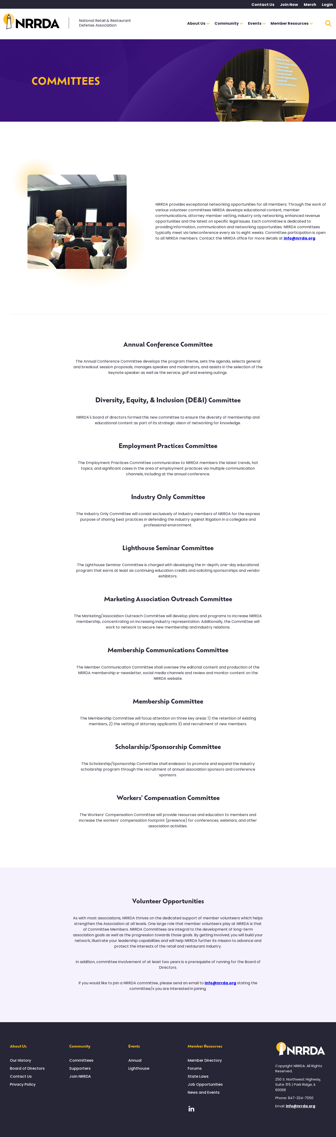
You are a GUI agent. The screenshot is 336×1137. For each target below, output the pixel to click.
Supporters (80, 1068)
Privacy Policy (23, 1084)
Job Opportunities (205, 1084)
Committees (81, 1060)
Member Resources (205, 1046)
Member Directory (205, 1060)
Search (328, 23)
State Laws (198, 1076)
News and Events (204, 1092)
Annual (135, 1060)
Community (79, 1046)
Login (327, 4)
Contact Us (262, 4)
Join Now (289, 4)
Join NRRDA (80, 1076)
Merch (310, 4)
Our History (20, 1060)
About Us (18, 1046)
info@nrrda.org (299, 238)
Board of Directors (27, 1068)
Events (134, 1046)
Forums (195, 1068)
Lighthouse (138, 1068)
